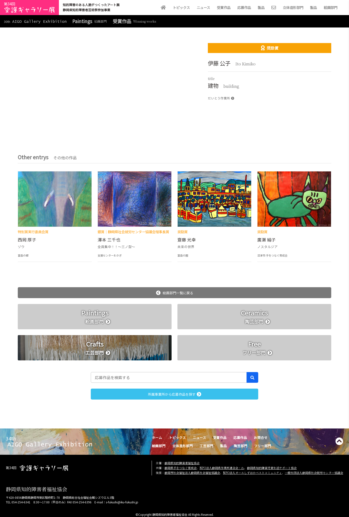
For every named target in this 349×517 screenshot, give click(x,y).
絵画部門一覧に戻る (174, 292)
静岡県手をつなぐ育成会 (181, 468)
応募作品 (244, 7)
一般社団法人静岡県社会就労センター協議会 (314, 473)
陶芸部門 (240, 445)
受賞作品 (223, 7)
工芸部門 (206, 445)
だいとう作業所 (221, 98)
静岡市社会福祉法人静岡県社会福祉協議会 (192, 473)
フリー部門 (262, 445)
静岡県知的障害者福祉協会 (182, 463)
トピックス (181, 7)
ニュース (203, 7)
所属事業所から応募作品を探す (174, 394)
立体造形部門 (293, 7)
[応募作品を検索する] (169, 377)
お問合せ (260, 437)
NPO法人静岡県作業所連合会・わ (222, 468)
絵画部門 (330, 7)
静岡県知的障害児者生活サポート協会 (272, 468)
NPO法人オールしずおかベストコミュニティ (252, 473)
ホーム (157, 437)
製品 (261, 7)
